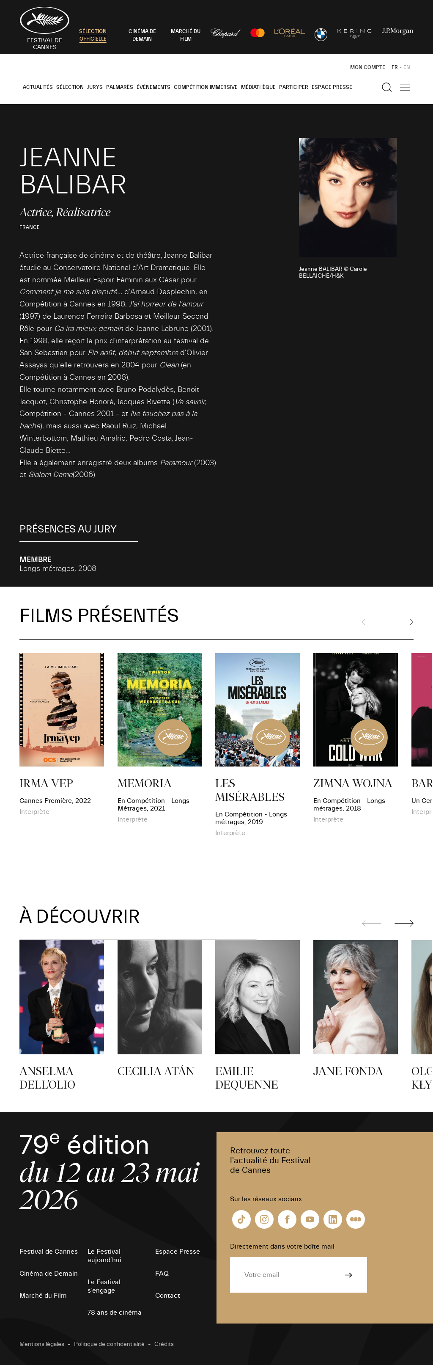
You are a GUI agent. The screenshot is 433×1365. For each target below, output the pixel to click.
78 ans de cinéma (115, 1312)
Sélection (70, 87)
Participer (293, 87)
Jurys (95, 87)
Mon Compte (367, 67)
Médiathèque (258, 87)
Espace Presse (332, 87)
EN (406, 67)
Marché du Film (43, 1295)
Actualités (38, 87)
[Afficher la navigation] (405, 87)
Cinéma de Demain (48, 1273)
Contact (167, 1295)
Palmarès (119, 87)
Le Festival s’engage (104, 1286)
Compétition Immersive (206, 87)
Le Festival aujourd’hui (104, 1256)
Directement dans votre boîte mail (282, 1246)
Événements (153, 87)
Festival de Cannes (48, 1251)
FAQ (162, 1273)
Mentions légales (41, 1344)
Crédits (164, 1344)
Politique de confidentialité (109, 1344)
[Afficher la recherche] (387, 87)
